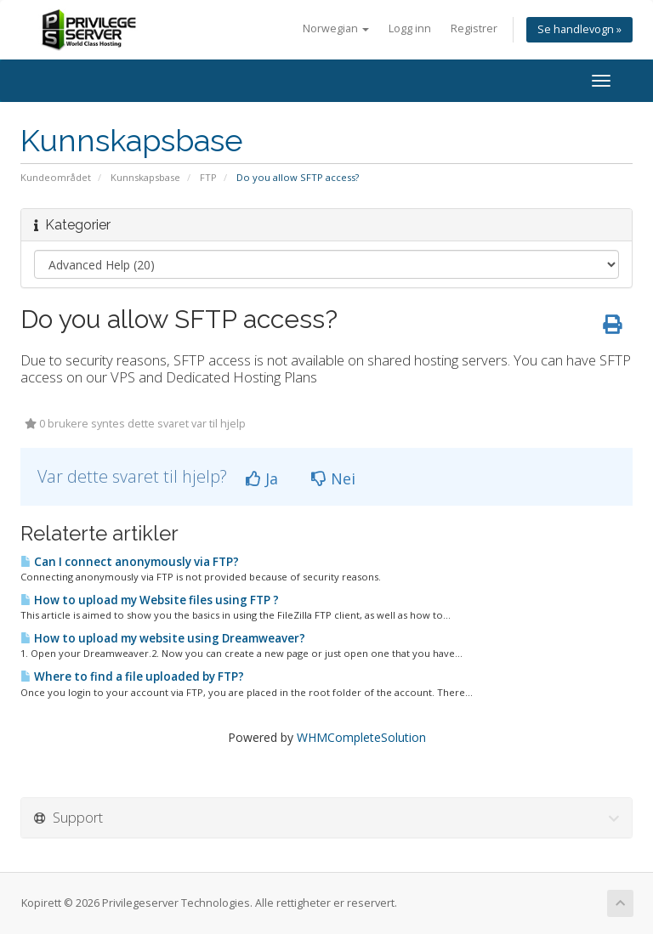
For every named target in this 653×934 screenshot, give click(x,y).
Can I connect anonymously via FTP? (129, 561)
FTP (208, 177)
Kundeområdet (55, 177)
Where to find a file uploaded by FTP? (132, 676)
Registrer (474, 28)
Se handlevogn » (579, 29)
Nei (333, 478)
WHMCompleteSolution (361, 737)
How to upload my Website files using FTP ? (149, 600)
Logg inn (410, 28)
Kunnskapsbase (145, 177)
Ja (262, 478)
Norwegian (336, 28)
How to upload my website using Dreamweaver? (162, 638)
